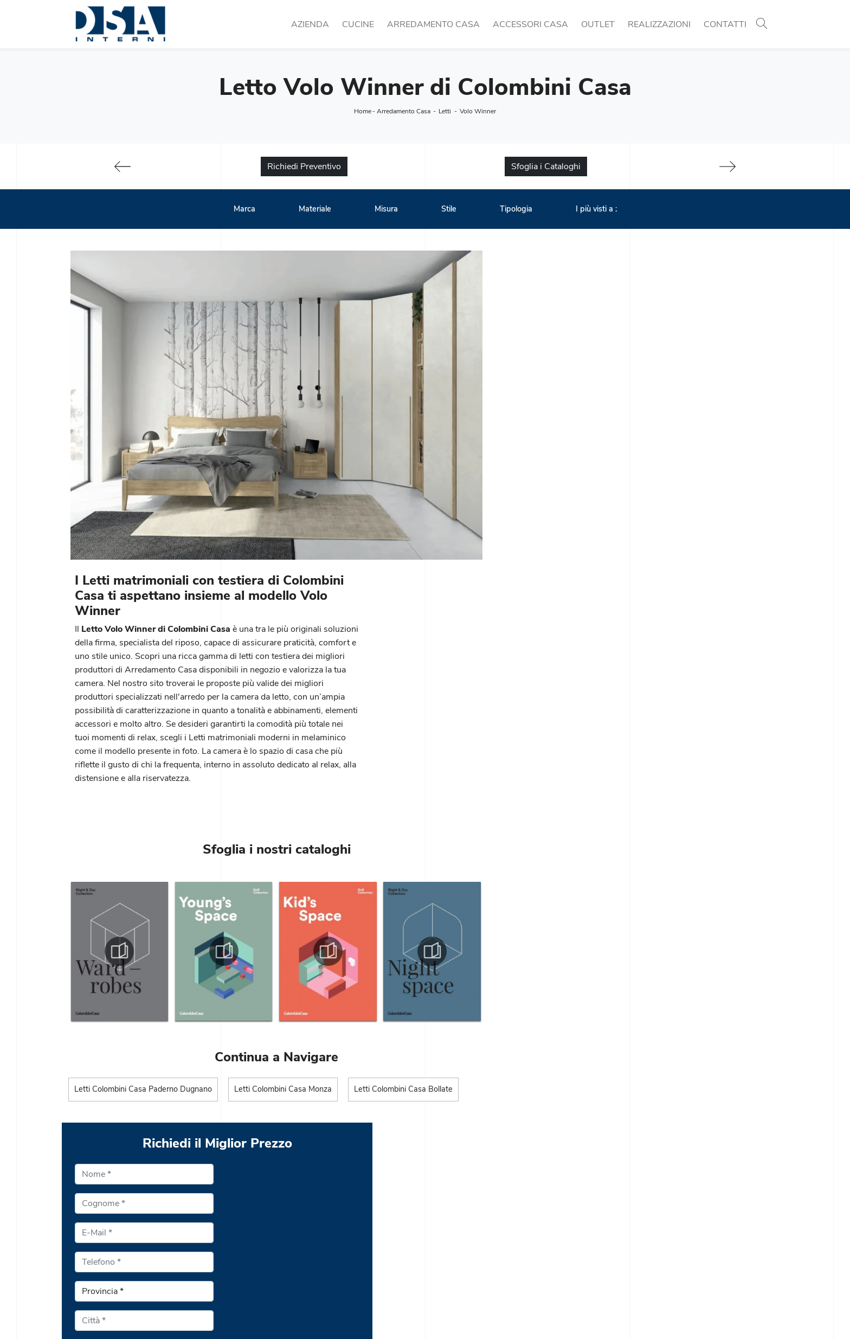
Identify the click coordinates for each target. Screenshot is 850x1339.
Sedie (260, 1241)
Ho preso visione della (582, 786)
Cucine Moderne (281, 1202)
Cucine (358, 24)
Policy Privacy (437, 1310)
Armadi (446, 1254)
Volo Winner (478, 111)
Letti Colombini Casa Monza (283, 842)
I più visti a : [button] (596, 209)
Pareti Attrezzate (463, 1215)
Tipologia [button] (516, 209)
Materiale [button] (315, 209)
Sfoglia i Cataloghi (546, 167)
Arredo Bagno (640, 1241)
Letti (445, 111)
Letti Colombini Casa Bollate (404, 842)
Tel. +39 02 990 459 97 (115, 1228)
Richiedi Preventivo (304, 167)
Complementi (639, 1228)
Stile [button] (448, 209)
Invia (514, 875)
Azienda (310, 24)
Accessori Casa (530, 24)
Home (362, 111)
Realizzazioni (659, 24)
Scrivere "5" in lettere (544, 812)
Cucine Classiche (282, 1215)
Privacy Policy (625, 786)
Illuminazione (638, 1215)
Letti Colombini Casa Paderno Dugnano (143, 842)
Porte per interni (644, 1202)
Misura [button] (386, 209)
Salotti (444, 1228)
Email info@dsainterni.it (113, 1241)
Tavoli (261, 1228)
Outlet (598, 24)
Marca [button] (244, 209)
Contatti (725, 24)
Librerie (446, 1202)
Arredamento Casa (433, 24)
